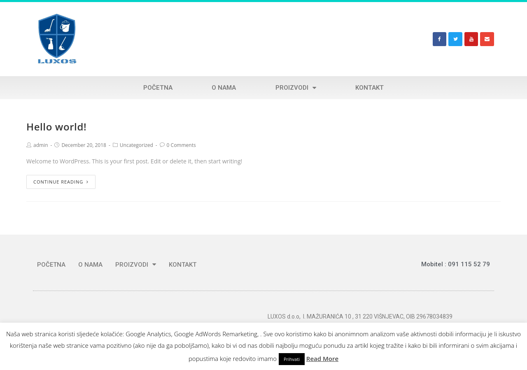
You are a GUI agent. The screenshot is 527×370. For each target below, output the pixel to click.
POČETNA (158, 87)
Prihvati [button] (292, 359)
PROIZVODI (295, 87)
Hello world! (56, 126)
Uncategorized (136, 145)
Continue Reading (61, 182)
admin (40, 145)
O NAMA (224, 87)
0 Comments (181, 145)
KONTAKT (369, 87)
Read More (322, 358)
